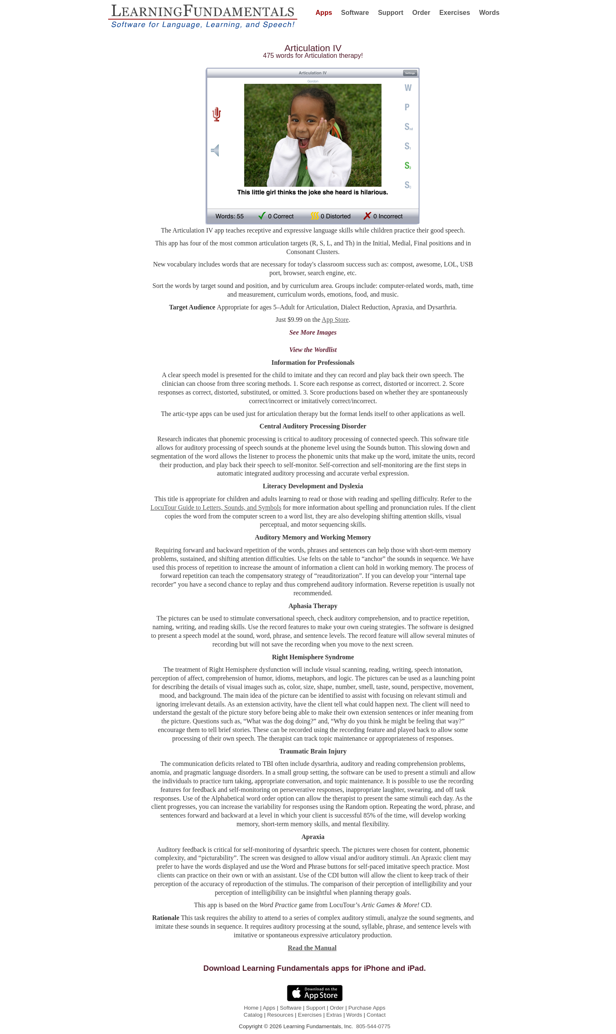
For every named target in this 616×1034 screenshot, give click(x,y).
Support (315, 1008)
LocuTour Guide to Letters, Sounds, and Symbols (215, 507)
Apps (269, 1008)
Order (337, 1008)
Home (251, 1008)
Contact (376, 1015)
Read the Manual (312, 947)
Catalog (253, 1015)
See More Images (313, 332)
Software (291, 1008)
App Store (335, 319)
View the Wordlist (313, 349)
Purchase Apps (367, 1008)
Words (354, 1015)
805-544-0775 (373, 1026)
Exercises (310, 1015)
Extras (334, 1015)
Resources (280, 1015)
